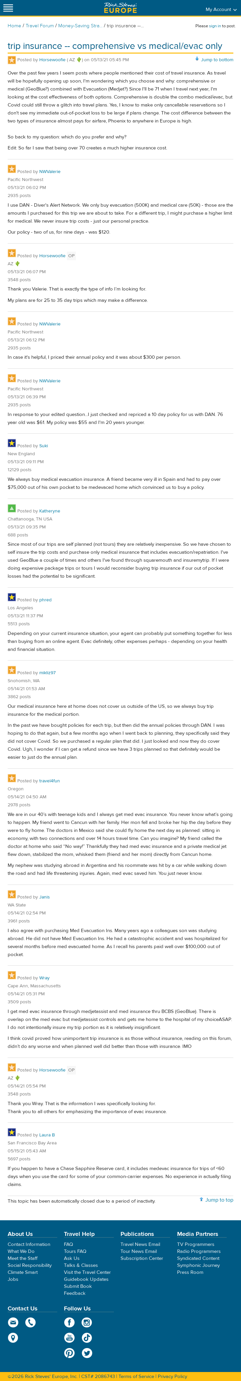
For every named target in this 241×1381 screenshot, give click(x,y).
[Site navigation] (8, 8)
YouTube (69, 1337)
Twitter (87, 1353)
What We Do (21, 1251)
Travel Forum (40, 26)
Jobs (13, 1279)
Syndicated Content (198, 1258)
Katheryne (49, 511)
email (13, 1322)
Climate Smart (23, 1272)
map (13, 1337)
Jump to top (219, 1200)
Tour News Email (138, 1251)
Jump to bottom (217, 60)
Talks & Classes (81, 1265)
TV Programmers (195, 1244)
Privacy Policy (172, 1376)
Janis (44, 897)
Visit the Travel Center (87, 1272)
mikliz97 (47, 673)
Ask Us (72, 1258)
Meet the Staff (23, 1258)
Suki (43, 446)
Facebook (69, 1322)
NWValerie (50, 172)
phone (30, 1322)
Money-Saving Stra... (80, 26)
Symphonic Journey (198, 1265)
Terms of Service (136, 1376)
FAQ (68, 1244)
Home (14, 26)
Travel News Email (140, 1244)
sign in (215, 26)
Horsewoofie (52, 60)
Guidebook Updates (86, 1279)
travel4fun (49, 781)
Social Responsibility (30, 1265)
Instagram (87, 1322)
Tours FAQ (75, 1251)
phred (45, 600)
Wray (44, 978)
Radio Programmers (199, 1251)
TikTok (87, 1337)
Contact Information (29, 1244)
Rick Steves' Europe (120, 8)
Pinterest (69, 1353)
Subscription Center (141, 1258)
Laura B (47, 1135)
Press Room (190, 1272)
